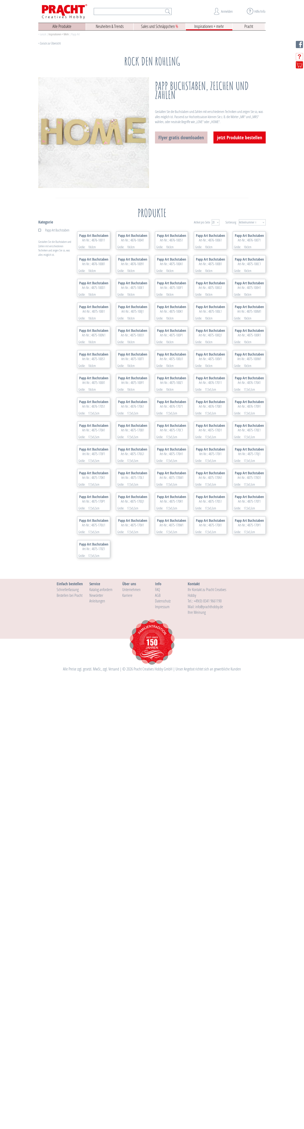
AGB (158, 1050)
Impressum (162, 1062)
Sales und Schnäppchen (159, 25)
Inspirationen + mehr (209, 25)
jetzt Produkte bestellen (239, 137)
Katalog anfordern (101, 1044)
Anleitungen (97, 1056)
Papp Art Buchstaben (57, 230)
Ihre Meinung (197, 1067)
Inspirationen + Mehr (58, 34)
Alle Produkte (61, 25)
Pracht (248, 25)
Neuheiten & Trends (110, 25)
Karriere (127, 1050)
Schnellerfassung (68, 1044)
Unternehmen (131, 1044)
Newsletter (96, 1050)
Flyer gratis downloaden (181, 137)
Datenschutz (163, 1056)
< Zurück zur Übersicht (49, 43)
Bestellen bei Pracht (69, 1050)
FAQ (157, 1044)
